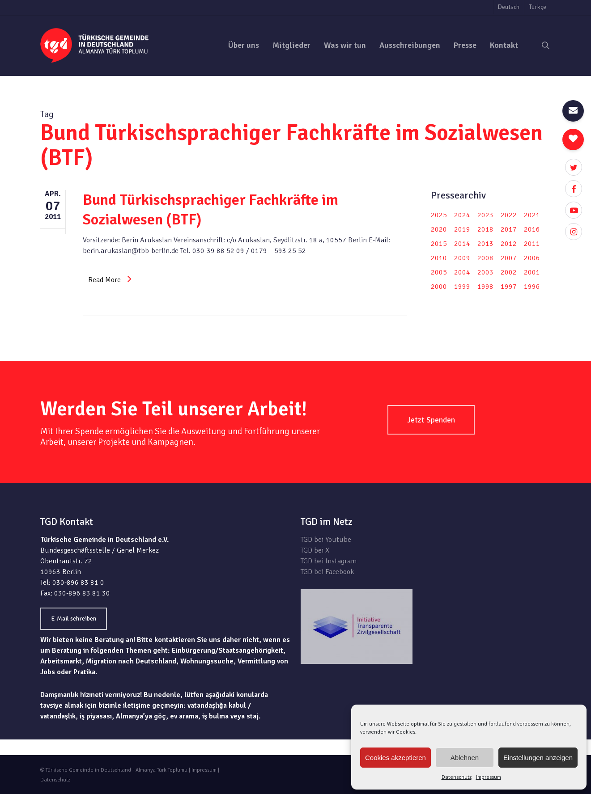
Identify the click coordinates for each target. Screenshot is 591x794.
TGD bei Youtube (326, 539)
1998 (485, 286)
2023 (485, 215)
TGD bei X (315, 550)
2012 (509, 243)
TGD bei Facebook (327, 571)
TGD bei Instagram (329, 561)
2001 (532, 272)
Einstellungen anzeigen (538, 757)
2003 (485, 272)
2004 (462, 272)
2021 (532, 215)
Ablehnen (465, 757)
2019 (462, 229)
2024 (462, 215)
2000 (439, 286)
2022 (509, 215)
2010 (439, 257)
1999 (462, 286)
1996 (532, 286)
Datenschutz (457, 777)
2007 (509, 257)
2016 (532, 229)
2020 (439, 229)
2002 (509, 272)
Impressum (488, 777)
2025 (439, 215)
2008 (485, 257)
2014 (462, 243)
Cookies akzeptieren (395, 757)
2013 (485, 243)
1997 (509, 286)
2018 (485, 229)
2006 (532, 257)
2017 (509, 229)
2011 (532, 243)
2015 (439, 243)
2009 (462, 257)
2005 (439, 272)
